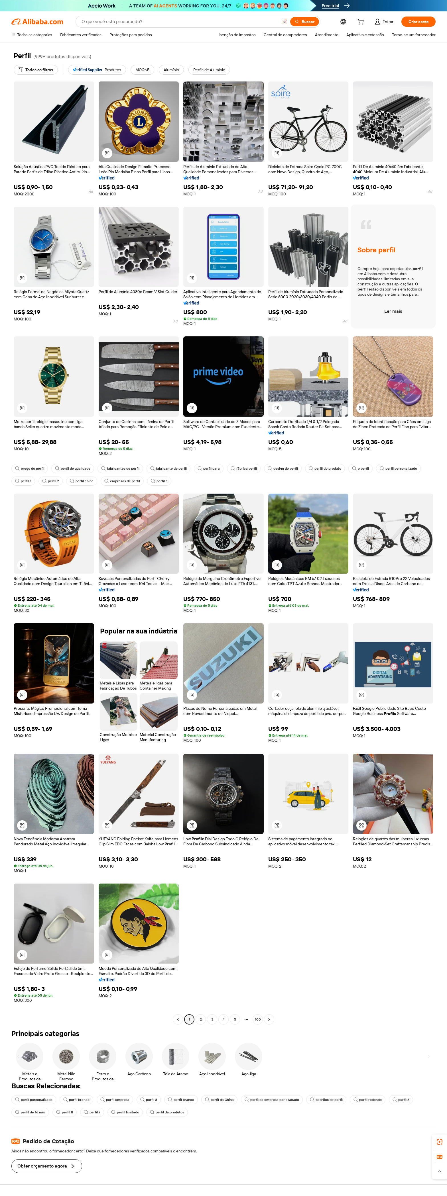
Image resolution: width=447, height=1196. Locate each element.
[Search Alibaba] (179, 22)
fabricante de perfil (168, 468)
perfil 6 (401, 1099)
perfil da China (219, 1099)
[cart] (361, 22)
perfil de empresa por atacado (272, 1099)
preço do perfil (29, 468)
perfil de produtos (167, 1112)
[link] (439, 1141)
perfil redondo (367, 1099)
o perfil (360, 468)
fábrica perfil (244, 468)
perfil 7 (92, 1112)
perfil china (82, 481)
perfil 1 (23, 481)
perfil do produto (325, 468)
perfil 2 (50, 481)
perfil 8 (64, 1112)
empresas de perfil (122, 481)
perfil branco (76, 1099)
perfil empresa (114, 1099)
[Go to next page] (269, 1019)
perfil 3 (148, 1099)
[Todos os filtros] (36, 70)
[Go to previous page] (178, 1019)
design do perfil (283, 468)
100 (258, 1019)
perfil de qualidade (72, 468)
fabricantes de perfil (120, 468)
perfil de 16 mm (30, 1112)
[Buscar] (304, 21)
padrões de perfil (326, 1099)
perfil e (159, 481)
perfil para (209, 468)
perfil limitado (125, 1112)
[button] (284, 21)
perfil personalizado (398, 468)
